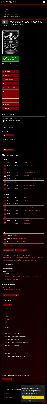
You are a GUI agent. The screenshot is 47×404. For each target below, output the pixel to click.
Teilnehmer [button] (6, 104)
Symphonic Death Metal (37, 257)
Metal (7, 257)
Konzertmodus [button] (7, 91)
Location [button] (6, 83)
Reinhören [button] (6, 71)
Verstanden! (33, 397)
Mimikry (16, 375)
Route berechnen (8, 149)
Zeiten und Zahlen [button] (8, 79)
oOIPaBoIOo (8, 308)
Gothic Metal (17, 255)
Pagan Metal (29, 259)
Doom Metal (21, 260)
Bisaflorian (7, 319)
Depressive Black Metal (30, 260)
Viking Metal (35, 259)
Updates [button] (6, 108)
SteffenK (7, 313)
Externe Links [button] (7, 100)
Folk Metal (22, 259)
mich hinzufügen (7, 304)
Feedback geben (7, 379)
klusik (6, 322)
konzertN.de (8, 2)
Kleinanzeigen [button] (7, 96)
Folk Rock (18, 257)
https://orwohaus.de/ (14, 146)
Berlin (8, 141)
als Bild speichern (8, 250)
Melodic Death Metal (26, 257)
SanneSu (7, 316)
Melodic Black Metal (14, 259)
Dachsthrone (8, 311)
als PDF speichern (21, 250)
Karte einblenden (8, 135)
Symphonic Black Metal (26, 255)
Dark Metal (10, 255)
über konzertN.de (7, 397)
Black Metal (12, 257)
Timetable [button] (6, 75)
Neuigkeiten (6, 393)
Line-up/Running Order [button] (9, 87)
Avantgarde (15, 260)
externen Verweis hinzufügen (11, 295)
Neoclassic (9, 260)
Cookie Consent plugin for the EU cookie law (33, 401)
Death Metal (6, 259)
